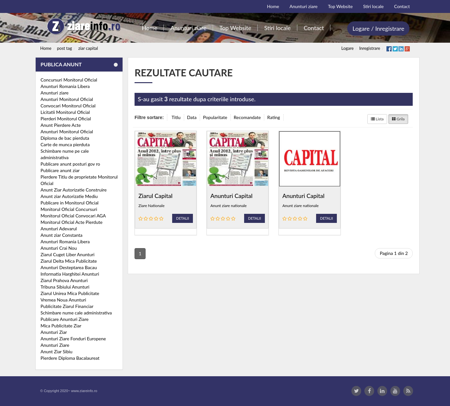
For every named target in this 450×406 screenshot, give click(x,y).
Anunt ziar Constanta (61, 235)
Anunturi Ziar (54, 332)
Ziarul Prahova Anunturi (64, 280)
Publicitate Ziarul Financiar (67, 306)
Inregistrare (369, 48)
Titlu (176, 117)
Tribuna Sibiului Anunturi (65, 287)
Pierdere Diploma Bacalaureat (70, 358)
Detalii (182, 218)
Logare (347, 48)
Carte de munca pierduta (65, 144)
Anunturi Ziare (55, 345)
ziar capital (88, 48)
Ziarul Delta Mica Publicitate (69, 261)
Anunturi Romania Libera (65, 86)
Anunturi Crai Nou (59, 248)
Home (46, 48)
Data (191, 117)
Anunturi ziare (55, 92)
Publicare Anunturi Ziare (65, 319)
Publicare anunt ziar (60, 170)
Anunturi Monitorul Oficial (67, 99)
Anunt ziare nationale (228, 205)
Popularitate (215, 117)
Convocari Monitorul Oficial (68, 105)
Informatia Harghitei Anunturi (70, 274)
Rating (273, 117)
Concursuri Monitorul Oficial (69, 79)
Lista (377, 118)
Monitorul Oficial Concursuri (69, 209)
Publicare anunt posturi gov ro (70, 164)
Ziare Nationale (151, 205)
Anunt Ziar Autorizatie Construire (74, 189)
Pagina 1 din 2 (394, 253)
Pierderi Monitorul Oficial (66, 118)
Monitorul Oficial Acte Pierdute (71, 222)
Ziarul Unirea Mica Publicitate (70, 293)
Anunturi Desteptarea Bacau (69, 267)
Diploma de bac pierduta (65, 138)
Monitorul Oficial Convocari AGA (73, 215)
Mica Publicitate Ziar (61, 325)
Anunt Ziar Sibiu (56, 351)
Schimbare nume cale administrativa (76, 312)
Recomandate (247, 117)
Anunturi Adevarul (59, 228)
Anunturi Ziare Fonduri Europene (73, 338)
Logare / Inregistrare (378, 28)
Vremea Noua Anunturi (63, 299)
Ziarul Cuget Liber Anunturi (67, 254)
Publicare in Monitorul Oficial (70, 202)
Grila (398, 118)
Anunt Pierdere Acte (61, 125)
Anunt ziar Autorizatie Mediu (69, 196)
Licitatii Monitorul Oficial (65, 112)
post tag (64, 48)
